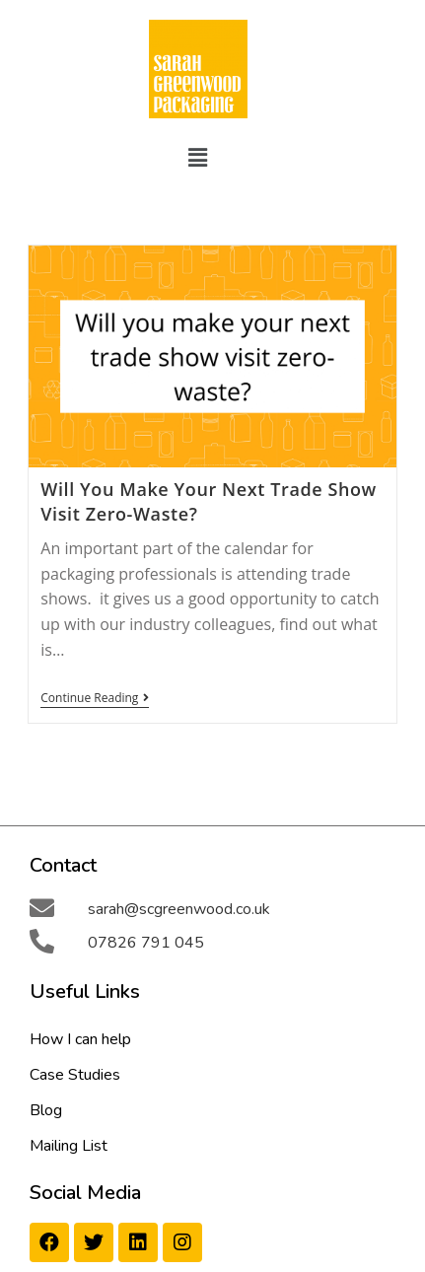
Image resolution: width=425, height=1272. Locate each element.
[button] (197, 157)
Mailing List (68, 1146)
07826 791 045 (146, 943)
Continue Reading (94, 698)
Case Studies (75, 1075)
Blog (46, 1110)
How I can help (80, 1039)
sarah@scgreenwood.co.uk (179, 909)
